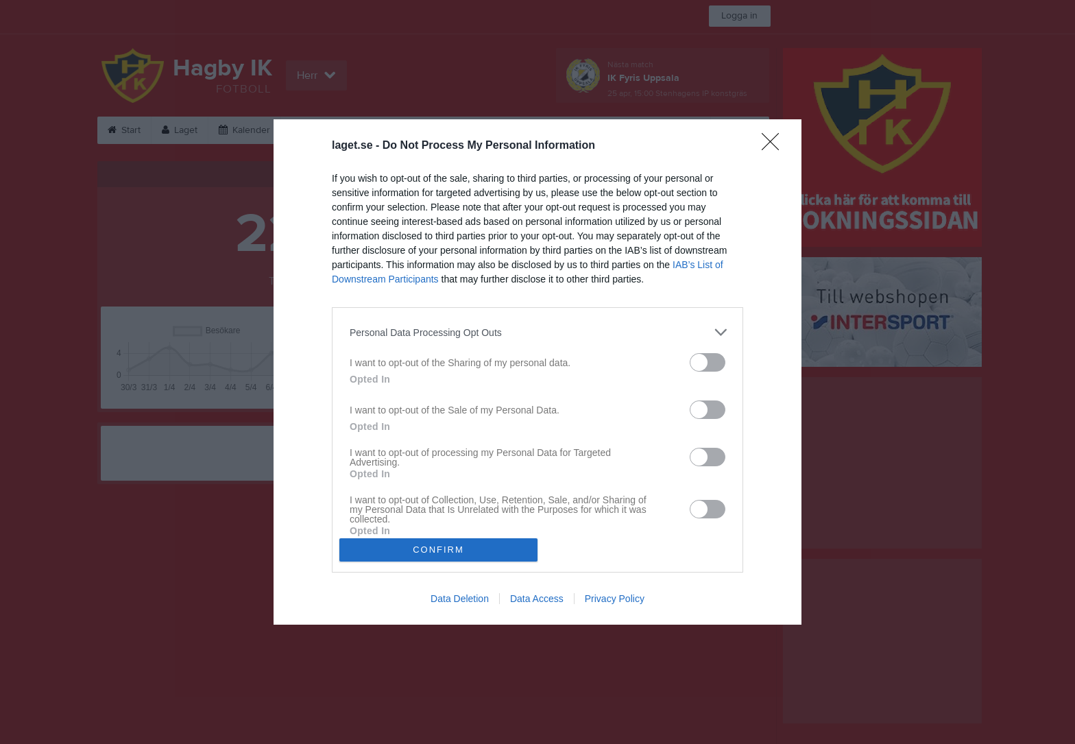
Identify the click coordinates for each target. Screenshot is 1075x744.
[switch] (707, 362)
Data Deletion (460, 598)
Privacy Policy (614, 598)
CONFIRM (438, 549)
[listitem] (537, 332)
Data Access (537, 598)
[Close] (775, 146)
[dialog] (537, 372)
